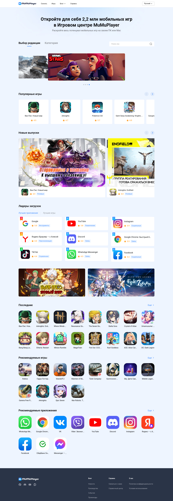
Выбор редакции (29, 43)
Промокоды (92, 473)
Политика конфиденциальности (141, 459)
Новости (91, 459)
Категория (51, 43)
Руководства (93, 464)
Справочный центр (116, 464)
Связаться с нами (115, 459)
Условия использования (138, 464)
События (91, 469)
